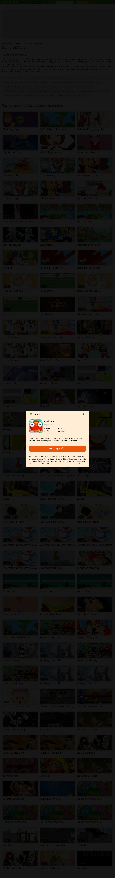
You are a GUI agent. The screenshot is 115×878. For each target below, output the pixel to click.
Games (35, 414)
